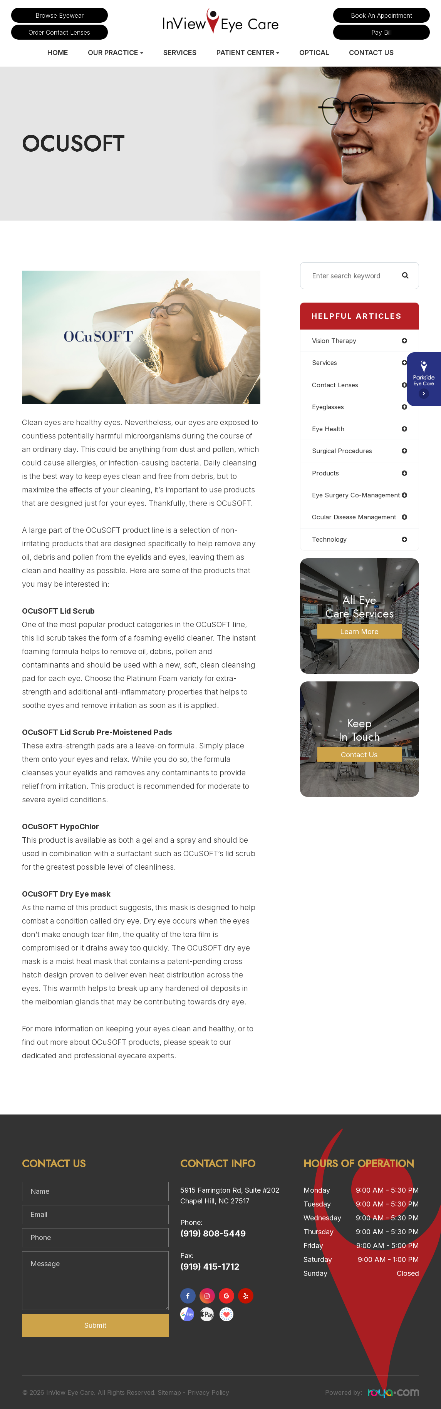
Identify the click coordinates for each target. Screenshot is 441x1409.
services (325, 363)
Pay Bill (381, 32)
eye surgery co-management (359, 498)
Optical (314, 52)
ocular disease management (357, 521)
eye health (329, 431)
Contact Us (371, 52)
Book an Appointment (381, 15)
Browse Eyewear (59, 15)
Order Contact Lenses (59, 32)
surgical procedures (343, 453)
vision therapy (335, 341)
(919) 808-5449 (213, 1233)
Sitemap (169, 1392)
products (326, 476)
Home (57, 52)
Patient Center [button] (247, 52)
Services (179, 52)
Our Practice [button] (115, 52)
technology (330, 543)
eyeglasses (330, 408)
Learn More (359, 635)
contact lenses (336, 386)
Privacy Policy (208, 1392)
